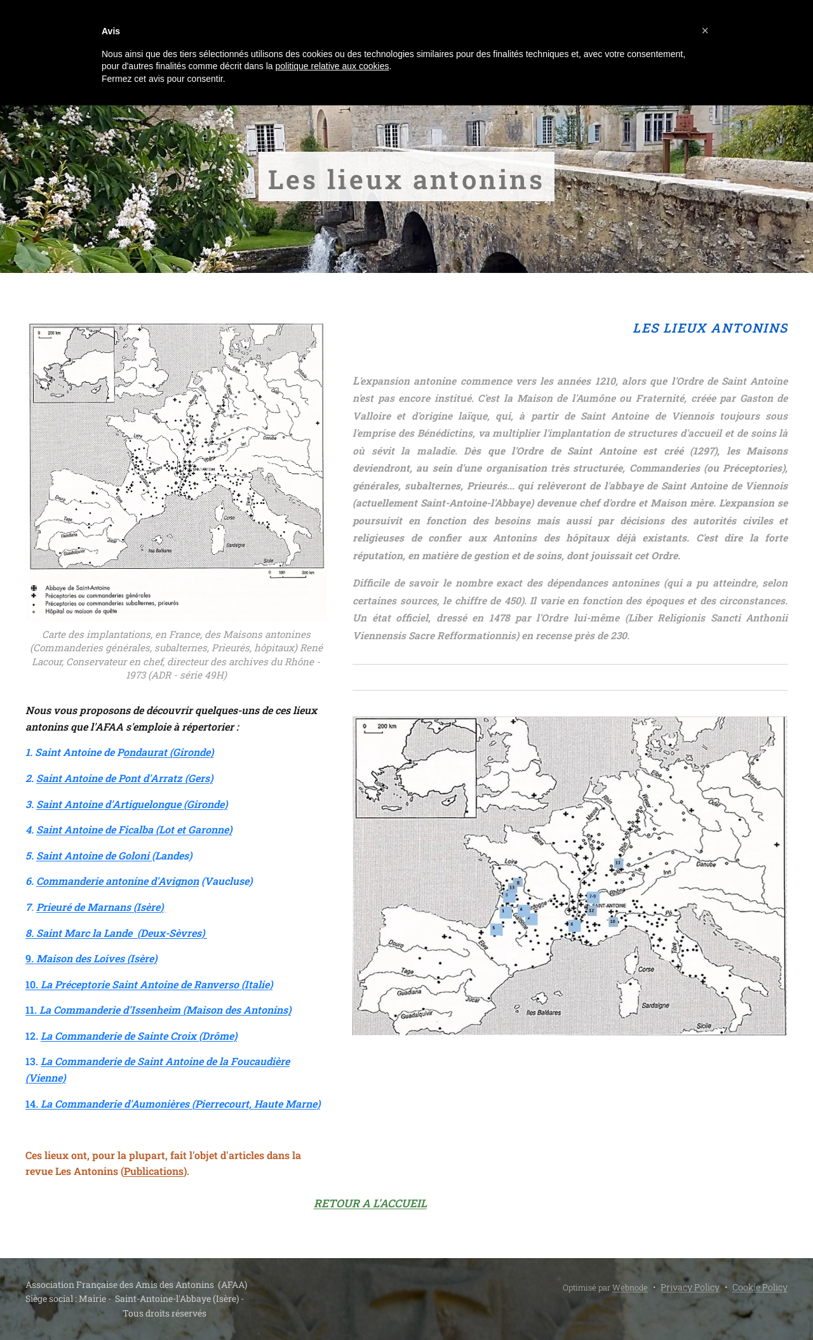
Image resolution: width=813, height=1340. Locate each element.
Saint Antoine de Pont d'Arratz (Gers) (124, 778)
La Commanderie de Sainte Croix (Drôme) (139, 1035)
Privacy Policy (690, 1287)
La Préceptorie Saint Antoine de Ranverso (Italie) (156, 984)
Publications (154, 1170)
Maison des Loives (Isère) (96, 958)
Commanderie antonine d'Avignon (117, 880)
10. (33, 984)
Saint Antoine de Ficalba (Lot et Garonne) (134, 829)
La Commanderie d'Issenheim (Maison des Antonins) (165, 1009)
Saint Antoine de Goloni (94, 855)
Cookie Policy (760, 1287)
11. (32, 1009)
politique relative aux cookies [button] (332, 66)
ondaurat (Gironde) (168, 752)
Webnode (630, 1287)
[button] (705, 30)
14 (172, 1103)
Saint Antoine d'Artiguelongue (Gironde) (131, 804)
